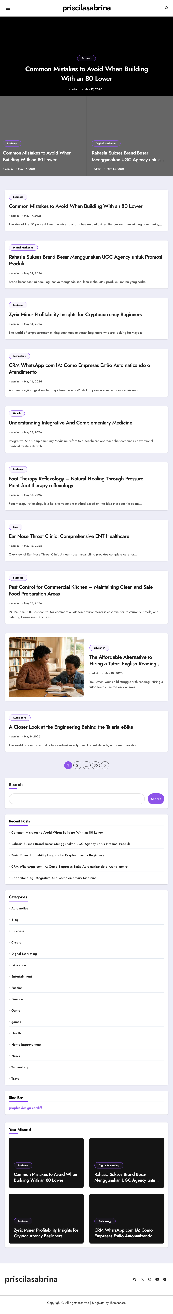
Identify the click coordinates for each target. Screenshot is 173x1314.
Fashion (17, 992)
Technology (19, 357)
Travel (15, 1082)
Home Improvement (26, 1048)
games (16, 1026)
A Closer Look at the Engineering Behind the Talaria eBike (74, 731)
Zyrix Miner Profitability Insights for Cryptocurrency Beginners (78, 316)
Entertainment (21, 980)
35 (96, 769)
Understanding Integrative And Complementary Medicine (73, 425)
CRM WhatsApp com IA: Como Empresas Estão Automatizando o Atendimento (83, 370)
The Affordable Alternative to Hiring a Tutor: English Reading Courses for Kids (124, 667)
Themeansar (117, 1306)
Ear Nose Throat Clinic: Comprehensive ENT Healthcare (72, 539)
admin (75, 89)
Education (99, 651)
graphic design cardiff (25, 1112)
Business (86, 55)
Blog (15, 530)
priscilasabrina (86, 7)
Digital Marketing (106, 143)
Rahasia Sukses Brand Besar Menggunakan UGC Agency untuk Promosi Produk (126, 159)
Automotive (19, 721)
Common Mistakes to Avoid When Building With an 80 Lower (86, 72)
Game (15, 1014)
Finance (17, 1003)
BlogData (98, 1306)
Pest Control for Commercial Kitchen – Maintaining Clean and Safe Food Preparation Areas (84, 593)
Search (16, 788)
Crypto (16, 946)
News (15, 1060)
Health (17, 415)
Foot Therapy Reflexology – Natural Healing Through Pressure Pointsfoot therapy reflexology (79, 484)
